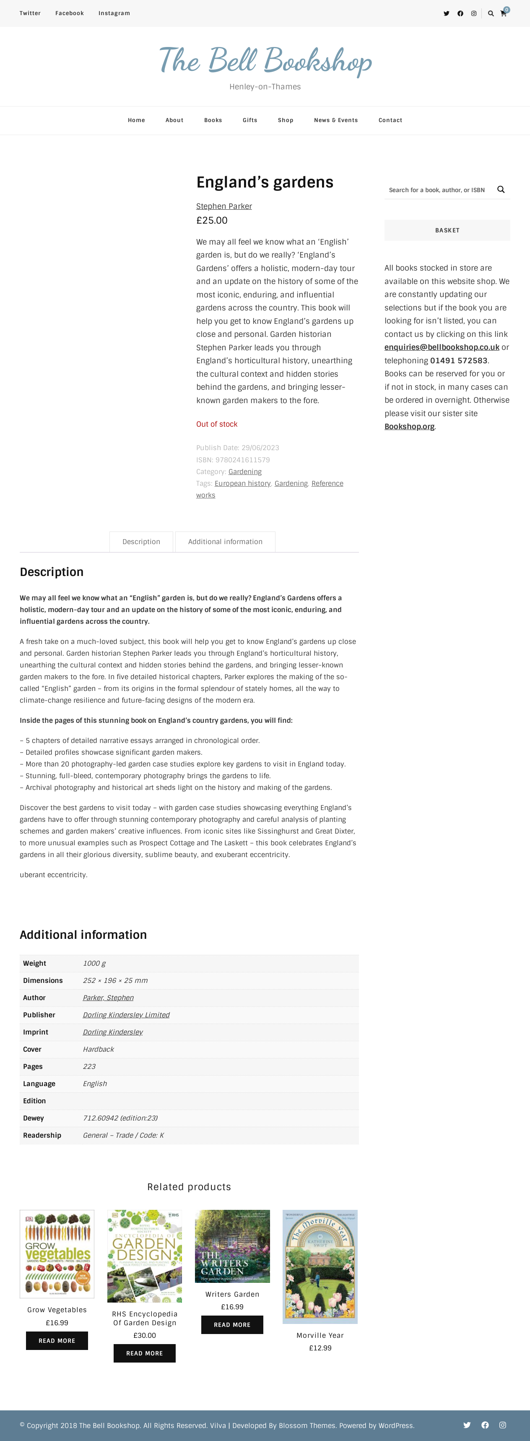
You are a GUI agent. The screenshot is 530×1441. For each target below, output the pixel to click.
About (175, 120)
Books (213, 120)
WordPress (396, 1425)
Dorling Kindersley (113, 1032)
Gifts (250, 120)
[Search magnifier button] (500, 189)
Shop (286, 120)
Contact (391, 120)
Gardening (245, 471)
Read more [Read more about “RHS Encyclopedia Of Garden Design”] (144, 1353)
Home (136, 120)
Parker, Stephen (108, 997)
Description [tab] (141, 541)
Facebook (69, 13)
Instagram (114, 13)
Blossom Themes (307, 1425)
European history (243, 483)
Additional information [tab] (225, 541)
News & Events (336, 120)
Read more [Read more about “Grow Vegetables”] (57, 1341)
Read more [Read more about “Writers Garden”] (232, 1325)
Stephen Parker (224, 206)
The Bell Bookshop (265, 59)
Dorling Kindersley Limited (126, 1015)
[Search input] (438, 189)
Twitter (30, 13)
